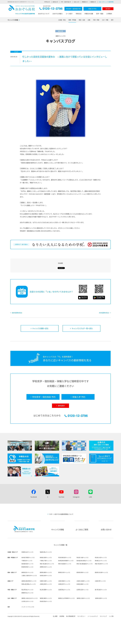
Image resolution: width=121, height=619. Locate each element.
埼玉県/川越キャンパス (82, 557)
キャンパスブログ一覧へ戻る (82, 328)
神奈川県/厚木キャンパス (101, 564)
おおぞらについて (43, 14)
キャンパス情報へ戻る (40, 328)
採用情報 (62, 616)
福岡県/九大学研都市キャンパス (66, 598)
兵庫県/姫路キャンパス (82, 584)
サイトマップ (103, 616)
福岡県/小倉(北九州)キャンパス (30, 598)
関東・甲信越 (72, 20)
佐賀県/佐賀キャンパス (101, 598)
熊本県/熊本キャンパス (46, 601)
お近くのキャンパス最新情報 (106, 2)
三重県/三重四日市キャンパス (29, 575)
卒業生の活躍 (89, 14)
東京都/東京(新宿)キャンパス (84, 561)
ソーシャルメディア (93, 616)
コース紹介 (69, 14)
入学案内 (109, 14)
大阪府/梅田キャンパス (64, 581)
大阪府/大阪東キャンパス (83, 581)
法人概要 (55, 616)
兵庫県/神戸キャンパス (64, 584)
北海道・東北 (62, 20)
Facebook (34, 497)
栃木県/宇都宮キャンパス (28, 557)
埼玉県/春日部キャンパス (64, 557)
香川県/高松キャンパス (101, 590)
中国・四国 (96, 20)
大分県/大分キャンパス (27, 601)
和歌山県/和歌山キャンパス (29, 584)
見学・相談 (99, 14)
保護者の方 (93, 2)
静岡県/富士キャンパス (27, 572)
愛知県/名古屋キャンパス (101, 572)
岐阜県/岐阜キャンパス (46, 575)
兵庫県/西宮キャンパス (46, 584)
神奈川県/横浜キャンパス (64, 564)
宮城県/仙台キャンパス (27, 552)
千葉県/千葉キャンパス (46, 561)
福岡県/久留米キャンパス (83, 598)
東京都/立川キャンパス (101, 561)
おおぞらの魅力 (57, 14)
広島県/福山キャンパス (64, 590)
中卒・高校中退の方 (66, 2)
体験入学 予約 (92, 9)
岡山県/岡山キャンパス (27, 590)
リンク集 (111, 616)
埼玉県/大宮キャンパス (101, 557)
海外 (112, 20)
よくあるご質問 (82, 529)
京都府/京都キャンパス (46, 581)
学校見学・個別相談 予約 (73, 9)
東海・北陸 (82, 20)
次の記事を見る (104, 313)
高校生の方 (55, 2)
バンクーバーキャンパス (28, 607)
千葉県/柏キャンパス (27, 561)
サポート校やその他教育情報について (61, 514)
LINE (90, 497)
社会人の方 (76, 2)
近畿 (89, 20)
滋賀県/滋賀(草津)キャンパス (29, 581)
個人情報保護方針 (70, 616)
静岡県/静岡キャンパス (46, 572)
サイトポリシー (81, 616)
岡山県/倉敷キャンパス (46, 590)
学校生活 (78, 14)
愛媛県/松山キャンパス (27, 593)
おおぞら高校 (22, 9)
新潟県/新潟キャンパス (27, 567)
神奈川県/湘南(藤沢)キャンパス (85, 564)
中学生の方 (47, 2)
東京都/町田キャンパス (27, 564)
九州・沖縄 (105, 20)
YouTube (61, 497)
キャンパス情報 (13, 20)
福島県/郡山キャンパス (46, 552)
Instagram (76, 497)
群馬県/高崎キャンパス (46, 557)
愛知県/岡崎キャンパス (82, 572)
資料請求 (107, 9)
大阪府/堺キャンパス (100, 581)
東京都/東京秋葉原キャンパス (65, 561)
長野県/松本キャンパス (46, 567)
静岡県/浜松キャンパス (64, 572)
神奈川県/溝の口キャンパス (47, 564)
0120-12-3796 (50, 9)
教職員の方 (85, 2)
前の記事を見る (17, 313)
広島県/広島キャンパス (82, 590)
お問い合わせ (106, 529)
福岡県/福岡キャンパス (46, 598)
